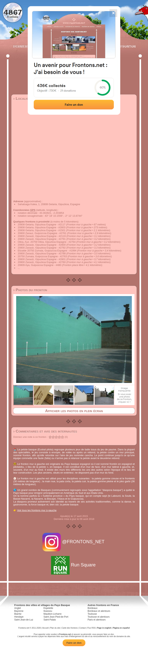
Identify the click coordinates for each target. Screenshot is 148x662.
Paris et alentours (96, 619)
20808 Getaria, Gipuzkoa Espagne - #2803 (41, 227)
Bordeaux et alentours (98, 611)
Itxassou (48, 611)
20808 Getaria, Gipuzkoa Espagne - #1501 (41, 230)
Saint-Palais (50, 619)
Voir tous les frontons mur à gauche (37, 510)
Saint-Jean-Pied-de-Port (56, 616)
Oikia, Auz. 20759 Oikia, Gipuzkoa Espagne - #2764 (47, 241)
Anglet (17, 608)
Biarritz (17, 614)
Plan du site (55, 628)
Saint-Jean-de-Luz (23, 619)
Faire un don (74, 642)
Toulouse (92, 614)
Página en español (121, 628)
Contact (82, 628)
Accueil (45, 628)
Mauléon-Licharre (52, 614)
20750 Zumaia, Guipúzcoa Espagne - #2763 (42, 256)
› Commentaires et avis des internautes (45, 431)
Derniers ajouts (27, 46)
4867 (12, 12)
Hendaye (19, 616)
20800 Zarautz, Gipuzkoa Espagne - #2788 (42, 253)
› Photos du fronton (30, 290)
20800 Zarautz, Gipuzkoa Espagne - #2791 (42, 239)
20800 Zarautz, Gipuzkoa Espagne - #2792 (42, 247)
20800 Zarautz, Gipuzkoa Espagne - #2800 (42, 244)
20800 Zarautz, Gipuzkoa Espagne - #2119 (42, 236)
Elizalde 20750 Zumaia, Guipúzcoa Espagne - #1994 (47, 250)
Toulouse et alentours (98, 616)
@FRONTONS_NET (74, 541)
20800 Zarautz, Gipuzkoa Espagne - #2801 (42, 259)
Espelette (48, 608)
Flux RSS (91, 628)
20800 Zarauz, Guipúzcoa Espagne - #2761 (42, 233)
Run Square (74, 564)
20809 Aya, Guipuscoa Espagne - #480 (39, 265)
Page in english (104, 628)
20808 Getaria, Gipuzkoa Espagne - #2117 (41, 224)
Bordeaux (92, 608)
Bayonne (18, 611)
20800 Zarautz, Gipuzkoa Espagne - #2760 (42, 262)
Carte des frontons (69, 628)
